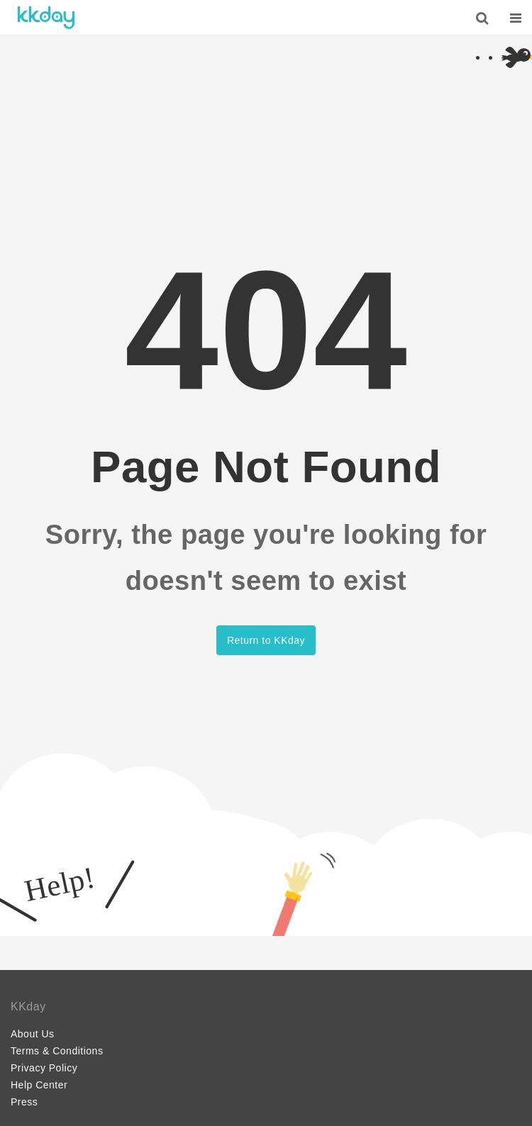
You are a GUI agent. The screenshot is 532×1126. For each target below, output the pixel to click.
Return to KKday (266, 640)
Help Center (39, 1085)
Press (24, 1102)
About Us (33, 1033)
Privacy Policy (44, 1068)
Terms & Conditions (57, 1051)
